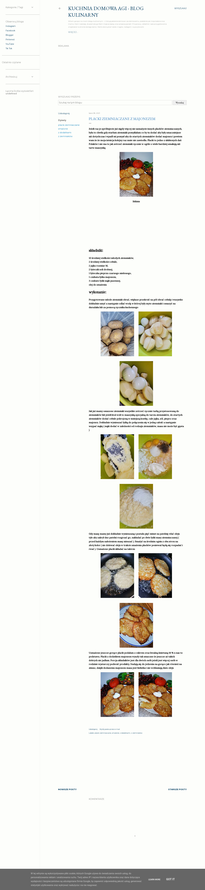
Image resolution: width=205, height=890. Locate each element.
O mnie (72, 32)
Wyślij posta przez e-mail (110, 729)
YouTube (10, 44)
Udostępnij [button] (64, 113)
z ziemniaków (65, 136)
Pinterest (10, 39)
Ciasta (137, 32)
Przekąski (149, 32)
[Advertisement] (122, 68)
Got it (170, 879)
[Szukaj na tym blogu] (115, 102)
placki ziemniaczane (69, 125)
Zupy (99, 32)
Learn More (154, 879)
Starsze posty (177, 789)
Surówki (126, 32)
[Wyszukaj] (180, 8)
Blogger (10, 35)
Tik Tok (9, 48)
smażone (63, 128)
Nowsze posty (67, 789)
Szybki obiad (112, 32)
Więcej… (162, 32)
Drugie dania (86, 32)
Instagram (11, 26)
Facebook (10, 30)
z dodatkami (64, 132)
